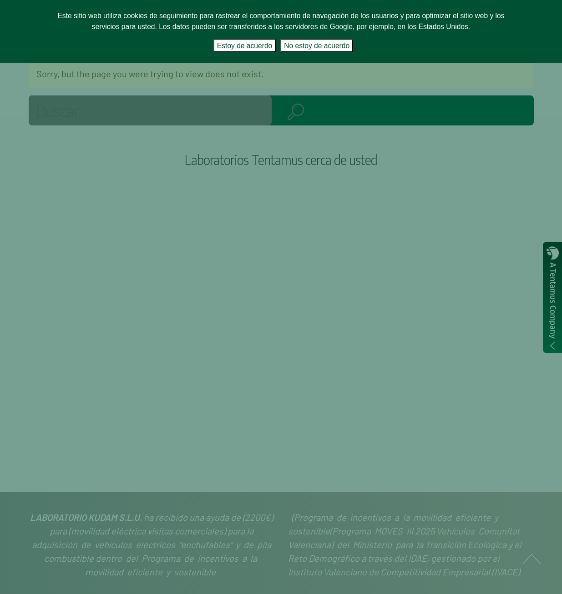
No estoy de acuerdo (316, 46)
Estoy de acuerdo (244, 46)
